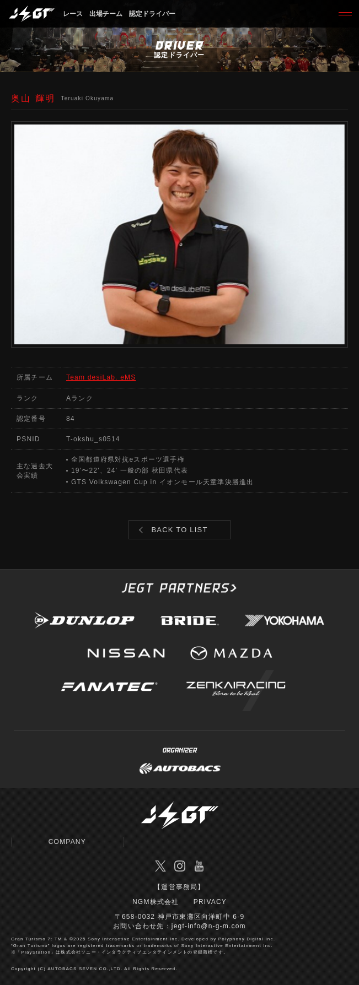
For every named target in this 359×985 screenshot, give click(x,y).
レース (73, 14)
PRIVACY (210, 902)
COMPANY (67, 842)
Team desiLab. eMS (101, 377)
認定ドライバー (152, 14)
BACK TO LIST (179, 530)
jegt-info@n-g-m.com (209, 926)
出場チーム (105, 14)
